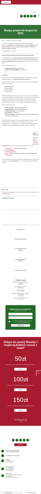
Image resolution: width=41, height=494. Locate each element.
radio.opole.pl (8, 155)
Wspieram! (6, 2)
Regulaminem (6, 194)
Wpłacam (20, 369)
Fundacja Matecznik (8, 492)
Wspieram (20, 444)
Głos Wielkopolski (9, 150)
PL (33, 12)
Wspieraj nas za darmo (38, 373)
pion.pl (6, 153)
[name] (20, 317)
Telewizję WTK (9, 148)
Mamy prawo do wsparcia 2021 (14, 40)
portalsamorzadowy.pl (10, 151)
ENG (35, 12)
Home (3, 40)
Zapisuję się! (20, 325)
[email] (20, 314)
